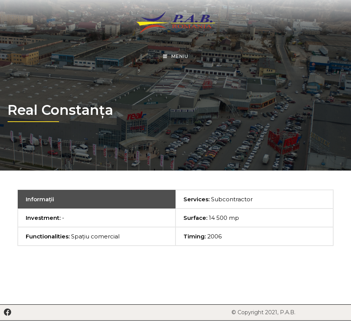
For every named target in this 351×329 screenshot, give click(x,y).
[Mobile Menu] (176, 56)
